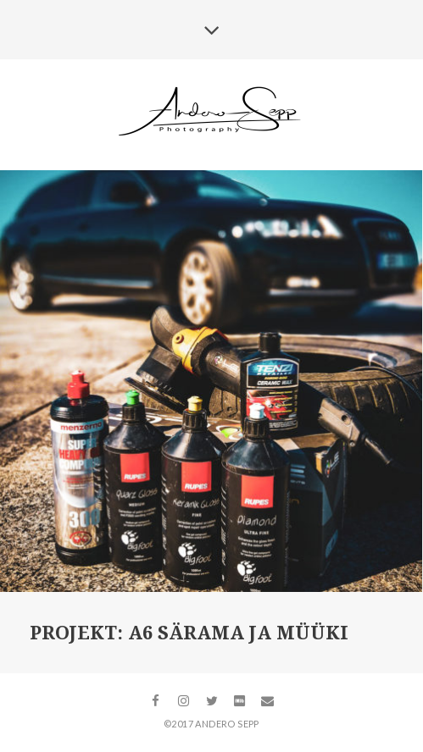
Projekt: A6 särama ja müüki (189, 633)
